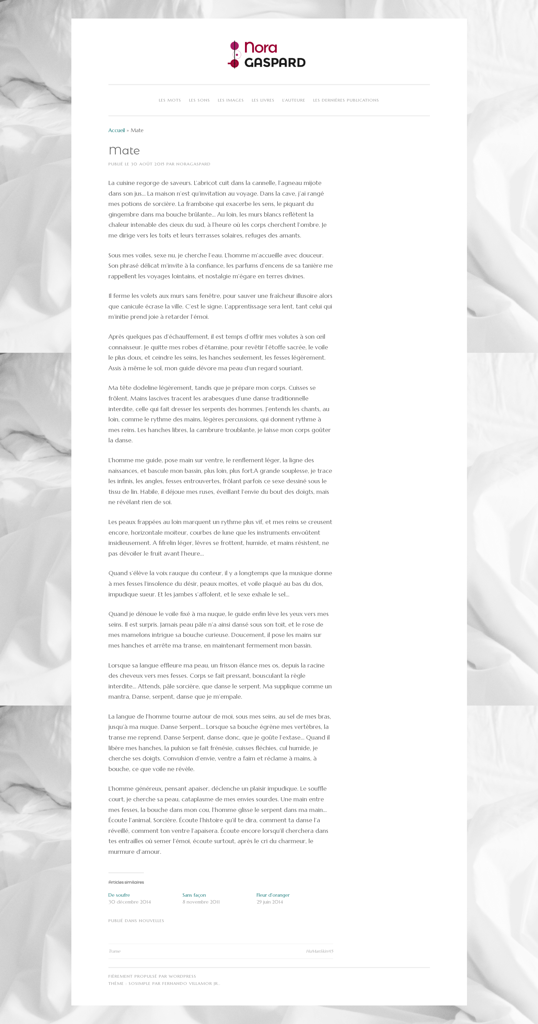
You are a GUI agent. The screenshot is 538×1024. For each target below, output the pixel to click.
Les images (231, 100)
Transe (114, 951)
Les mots (170, 100)
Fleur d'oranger (273, 895)
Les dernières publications (346, 100)
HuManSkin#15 (319, 951)
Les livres (263, 100)
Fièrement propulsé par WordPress (152, 976)
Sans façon (194, 895)
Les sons (199, 100)
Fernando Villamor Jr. (190, 983)
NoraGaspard (193, 163)
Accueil (116, 130)
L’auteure (293, 100)
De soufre (119, 895)
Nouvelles (151, 920)
